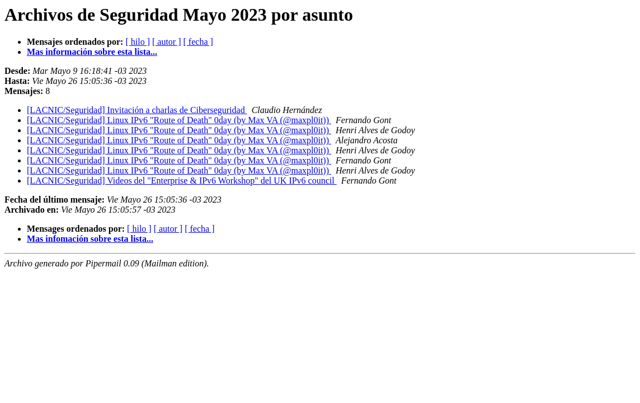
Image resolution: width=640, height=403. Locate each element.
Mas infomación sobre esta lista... (90, 238)
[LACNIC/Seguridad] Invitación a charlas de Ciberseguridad (137, 110)
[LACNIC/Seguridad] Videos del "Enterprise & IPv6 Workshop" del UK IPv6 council (182, 180)
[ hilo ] (137, 41)
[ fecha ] (198, 41)
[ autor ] (166, 41)
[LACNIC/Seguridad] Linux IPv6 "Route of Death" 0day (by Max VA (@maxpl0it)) (179, 120)
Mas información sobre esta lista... (92, 52)
